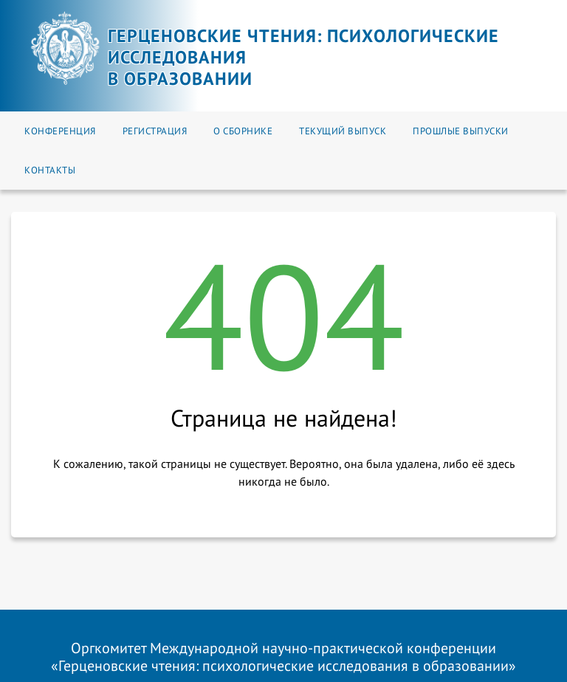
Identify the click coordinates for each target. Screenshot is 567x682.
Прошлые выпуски (461, 131)
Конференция (60, 131)
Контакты (49, 170)
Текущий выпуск (342, 131)
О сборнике (242, 131)
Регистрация (155, 131)
